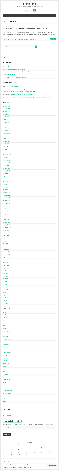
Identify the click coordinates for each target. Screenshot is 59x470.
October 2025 (6, 111)
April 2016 (5, 216)
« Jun (4, 461)
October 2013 (6, 292)
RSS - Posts (6, 413)
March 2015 (6, 249)
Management (6, 344)
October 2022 (6, 133)
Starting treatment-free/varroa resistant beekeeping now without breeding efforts (28, 97)
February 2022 (6, 141)
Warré (4, 401)
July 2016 (5, 208)
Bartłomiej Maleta (7, 91)
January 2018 (6, 171)
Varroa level (6, 385)
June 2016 (5, 211)
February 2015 (6, 252)
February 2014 (6, 281)
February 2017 (6, 192)
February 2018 (6, 168)
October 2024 (6, 117)
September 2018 (7, 162)
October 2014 (6, 260)
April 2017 (5, 187)
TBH (4, 371)
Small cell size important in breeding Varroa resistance (26, 28)
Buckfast (5, 315)
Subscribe (7, 434)
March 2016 (6, 219)
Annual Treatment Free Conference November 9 (15, 77)
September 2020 (7, 154)
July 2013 (5, 295)
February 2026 (6, 106)
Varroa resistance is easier (9, 74)
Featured (5, 333)
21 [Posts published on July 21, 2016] (26, 454)
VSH (4, 398)
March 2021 (6, 152)
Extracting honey (7, 331)
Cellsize (25, 39)
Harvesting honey (7, 339)
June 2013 (5, 297)
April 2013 (5, 303)
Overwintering (6, 358)
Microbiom (5, 347)
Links (4, 57)
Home (4, 52)
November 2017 (7, 176)
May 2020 (5, 157)
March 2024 (6, 119)
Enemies (5, 328)
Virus (4, 395)
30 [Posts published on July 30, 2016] (42, 457)
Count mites (6, 66)
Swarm (4, 369)
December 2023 (7, 125)
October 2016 (6, 200)
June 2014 (5, 270)
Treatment (5, 374)
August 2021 (6, 146)
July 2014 (5, 268)
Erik (6, 39)
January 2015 (6, 254)
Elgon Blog (29, 3)
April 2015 (5, 246)
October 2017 (6, 179)
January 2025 (6, 114)
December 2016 (7, 195)
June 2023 (5, 127)
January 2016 (6, 225)
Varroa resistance (32, 39)
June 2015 (5, 241)
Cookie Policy (29, 467)
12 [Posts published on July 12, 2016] (11, 452)
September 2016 (7, 203)
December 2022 (7, 130)
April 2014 (5, 276)
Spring (4, 366)
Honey (4, 342)
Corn (4, 320)
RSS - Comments (7, 415)
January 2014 (6, 284)
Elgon (4, 325)
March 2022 (6, 138)
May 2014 (5, 273)
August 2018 (6, 165)
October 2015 (6, 230)
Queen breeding (7, 363)
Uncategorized (6, 379)
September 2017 (7, 181)
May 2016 (5, 214)
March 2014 (6, 279)
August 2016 (6, 206)
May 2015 (5, 243)
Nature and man (7, 352)
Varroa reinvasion (7, 387)
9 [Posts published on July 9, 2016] (41, 449)
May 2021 (5, 149)
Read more (53, 39)
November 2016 (7, 198)
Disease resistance (7, 323)
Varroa (4, 382)
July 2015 (5, 238)
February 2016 (6, 222)
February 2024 (6, 122)
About (4, 54)
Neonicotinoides (7, 355)
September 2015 (7, 233)
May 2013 (5, 300)
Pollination (5, 360)
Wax (4, 404)
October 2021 (6, 144)
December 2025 (7, 108)
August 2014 (6, 265)
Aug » (7, 461)
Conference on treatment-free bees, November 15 (16, 71)
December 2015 (7, 227)
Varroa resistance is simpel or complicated (14, 69)
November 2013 (7, 289)
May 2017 (5, 184)
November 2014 (7, 257)
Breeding (21, 39)
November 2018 (7, 160)
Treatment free (6, 377)
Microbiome (6, 350)
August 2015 (6, 235)
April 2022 (5, 135)
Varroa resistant (7, 393)
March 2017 (6, 189)
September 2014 (7, 262)
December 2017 (7, 173)
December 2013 (7, 287)
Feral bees (5, 336)
